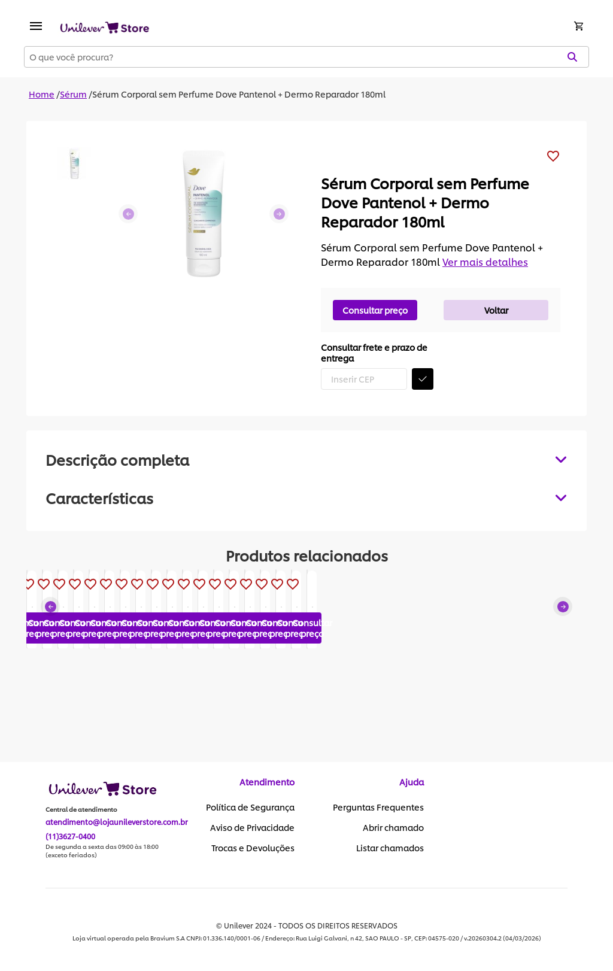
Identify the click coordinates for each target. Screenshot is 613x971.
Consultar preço (375, 309)
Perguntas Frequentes (378, 807)
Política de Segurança (250, 807)
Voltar (496, 309)
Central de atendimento (81, 810)
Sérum (73, 93)
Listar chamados (390, 848)
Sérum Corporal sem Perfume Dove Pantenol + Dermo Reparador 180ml (239, 93)
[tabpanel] (306, 497)
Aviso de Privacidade (252, 828)
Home (41, 93)
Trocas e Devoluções (253, 848)
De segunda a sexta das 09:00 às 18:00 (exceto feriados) (102, 851)
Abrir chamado (393, 828)
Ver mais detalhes (485, 261)
